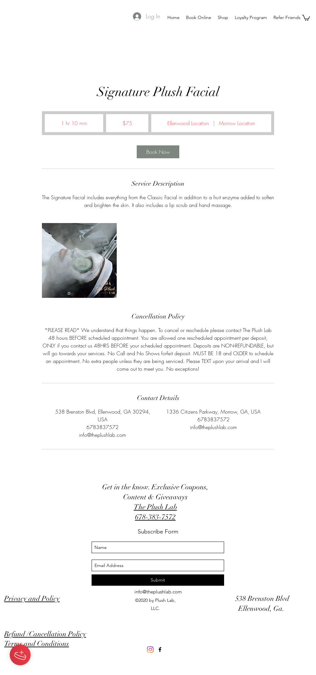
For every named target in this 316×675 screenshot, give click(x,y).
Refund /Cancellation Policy (45, 634)
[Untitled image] (79, 260)
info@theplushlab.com (158, 592)
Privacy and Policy (32, 598)
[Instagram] (150, 649)
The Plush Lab (155, 507)
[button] (306, 17)
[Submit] (158, 580)
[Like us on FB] (160, 649)
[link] (158, 151)
